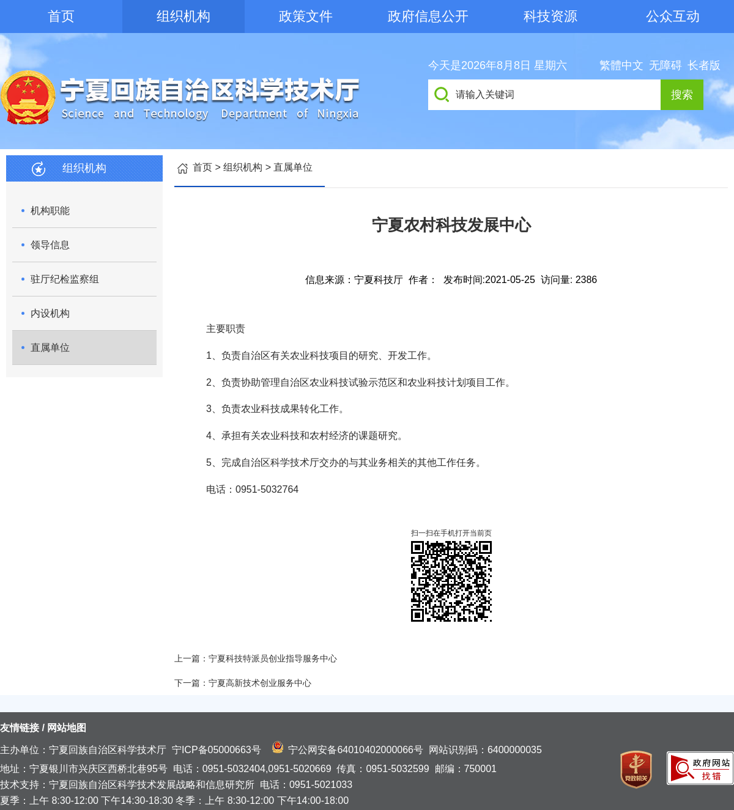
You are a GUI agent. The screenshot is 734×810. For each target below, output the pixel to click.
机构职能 (50, 210)
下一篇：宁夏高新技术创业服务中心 (242, 683)
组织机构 (183, 16)
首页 (61, 16)
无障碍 (665, 65)
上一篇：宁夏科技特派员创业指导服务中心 (255, 658)
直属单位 (50, 347)
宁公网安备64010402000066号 (355, 750)
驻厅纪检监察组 (65, 279)
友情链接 (19, 728)
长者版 (704, 65)
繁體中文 (621, 65)
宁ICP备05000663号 (216, 750)
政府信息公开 (428, 16)
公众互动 (673, 16)
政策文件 (306, 16)
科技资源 (550, 16)
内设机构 (50, 313)
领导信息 (50, 245)
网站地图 (66, 728)
